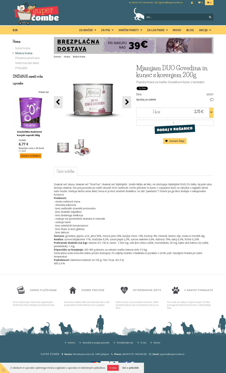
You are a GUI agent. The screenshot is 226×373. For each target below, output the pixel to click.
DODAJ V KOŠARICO (175, 129)
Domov (57, 56)
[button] (126, 102)
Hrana (67, 56)
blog (190, 30)
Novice (157, 342)
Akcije (203, 30)
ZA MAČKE (86, 30)
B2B (15, 30)
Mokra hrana (23, 53)
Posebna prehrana (27, 58)
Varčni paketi (128, 30)
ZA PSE (105, 30)
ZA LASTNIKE (155, 30)
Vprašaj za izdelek (146, 99)
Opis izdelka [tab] (65, 171)
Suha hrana (22, 48)
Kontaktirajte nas (125, 342)
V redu (113, 367)
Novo (177, 30)
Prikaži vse (44, 92)
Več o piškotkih (130, 367)
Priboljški (21, 68)
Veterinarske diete (27, 63)
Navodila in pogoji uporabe (96, 342)
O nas (143, 342)
